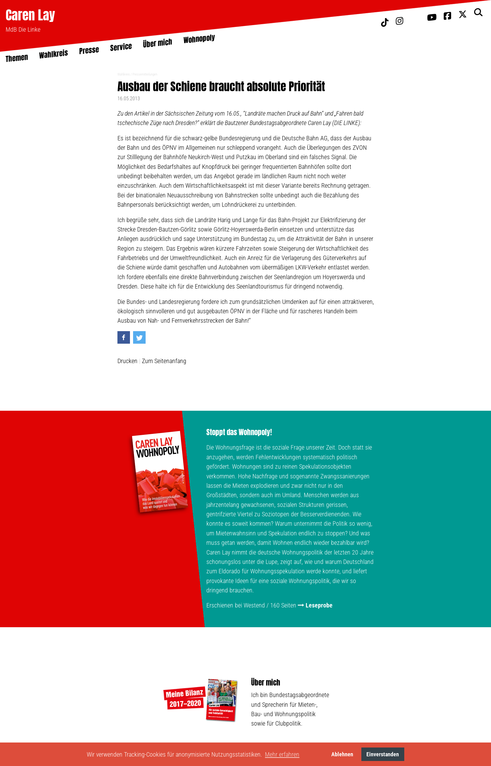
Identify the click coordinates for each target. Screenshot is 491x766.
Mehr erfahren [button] (282, 754)
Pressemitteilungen (144, 74)
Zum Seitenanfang (164, 361)
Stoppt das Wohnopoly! (239, 432)
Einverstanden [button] (382, 754)
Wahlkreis (123, 74)
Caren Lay (30, 14)
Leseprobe (319, 605)
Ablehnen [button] (342, 754)
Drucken (127, 361)
